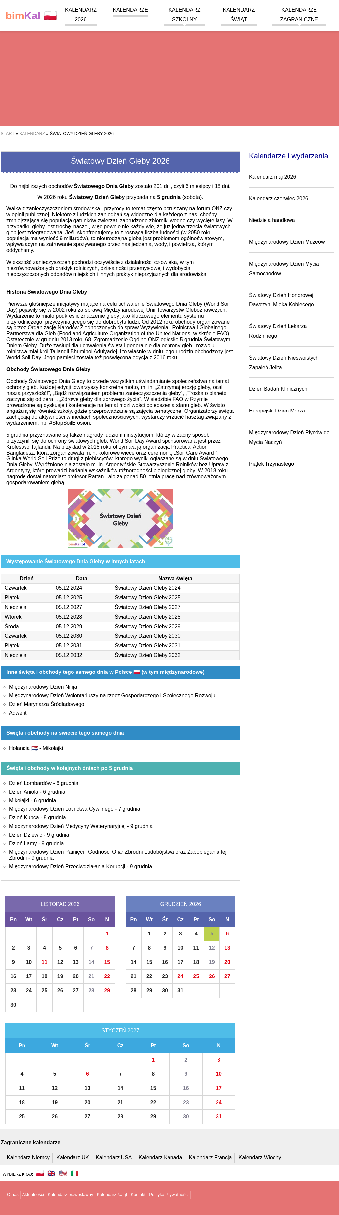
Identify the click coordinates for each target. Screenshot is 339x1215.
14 (91, 962)
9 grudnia (141, 826)
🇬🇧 (51, 1173)
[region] (169, 73)
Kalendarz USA (114, 1157)
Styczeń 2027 (120, 1030)
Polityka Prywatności (168, 1194)
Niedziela (15, 607)
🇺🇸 (63, 1173)
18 (45, 976)
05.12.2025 (69, 597)
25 (45, 990)
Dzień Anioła (23, 792)
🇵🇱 (31, 15)
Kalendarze (130, 10)
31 (180, 990)
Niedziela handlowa (272, 220)
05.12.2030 (69, 636)
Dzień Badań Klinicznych (278, 389)
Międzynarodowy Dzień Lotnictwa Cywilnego (61, 809)
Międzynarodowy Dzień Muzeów (287, 242)
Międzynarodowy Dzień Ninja (43, 687)
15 (107, 962)
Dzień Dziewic (25, 835)
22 (107, 976)
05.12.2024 (69, 588)
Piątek (12, 597)
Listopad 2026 (60, 904)
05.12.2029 (69, 626)
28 (91, 990)
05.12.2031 (69, 645)
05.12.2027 (69, 607)
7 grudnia (129, 809)
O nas (13, 1194)
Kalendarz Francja (210, 1157)
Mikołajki (53, 748)
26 (60, 990)
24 (29, 990)
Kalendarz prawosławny (70, 1194)
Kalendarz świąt (112, 1194)
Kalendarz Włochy (260, 1157)
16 (13, 976)
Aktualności (33, 1194)
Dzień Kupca (24, 817)
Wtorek (13, 617)
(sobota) (179, 197)
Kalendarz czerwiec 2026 (278, 198)
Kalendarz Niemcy (28, 1157)
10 (29, 962)
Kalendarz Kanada (160, 1157)
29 (107, 990)
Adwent (17, 713)
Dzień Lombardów (30, 783)
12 (60, 962)
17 (29, 976)
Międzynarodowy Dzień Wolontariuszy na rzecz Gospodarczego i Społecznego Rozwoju (112, 695)
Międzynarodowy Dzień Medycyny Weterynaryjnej (67, 826)
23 (13, 990)
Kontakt (138, 1194)
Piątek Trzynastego (271, 464)
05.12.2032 (69, 655)
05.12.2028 (69, 617)
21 (91, 976)
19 (60, 976)
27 (76, 990)
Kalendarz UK (72, 1157)
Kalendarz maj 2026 (272, 177)
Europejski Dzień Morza (277, 410)
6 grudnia (67, 783)
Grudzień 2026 (180, 904)
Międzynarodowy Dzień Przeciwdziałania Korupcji (67, 866)
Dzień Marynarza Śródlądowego (46, 704)
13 (76, 962)
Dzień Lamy (23, 843)
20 (76, 976)
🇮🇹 (75, 1173)
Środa (12, 626)
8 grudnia (55, 817)
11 (45, 962)
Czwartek (16, 588)
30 (13, 1005)
